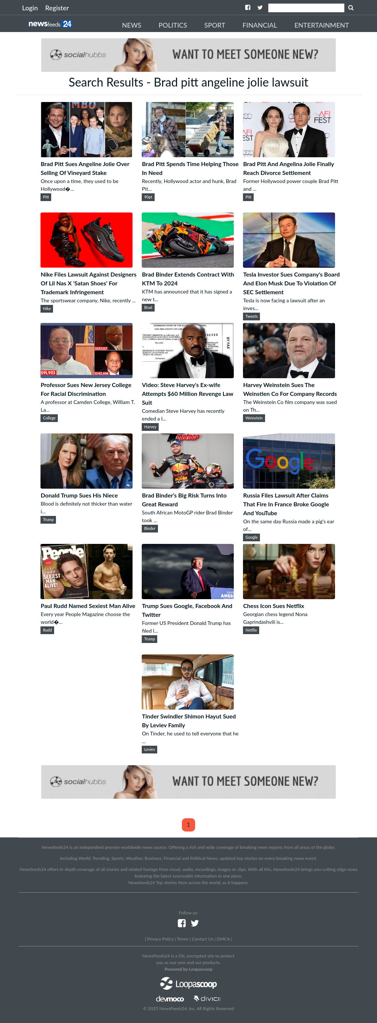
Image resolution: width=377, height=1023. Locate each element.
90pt (148, 197)
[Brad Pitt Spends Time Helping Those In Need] (188, 154)
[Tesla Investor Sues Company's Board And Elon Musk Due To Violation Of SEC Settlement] (289, 265)
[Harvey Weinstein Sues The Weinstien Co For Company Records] (289, 375)
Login (30, 8)
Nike (47, 308)
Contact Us (202, 939)
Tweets (252, 316)
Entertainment (322, 25)
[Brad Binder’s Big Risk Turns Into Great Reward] (188, 486)
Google (252, 537)
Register (57, 8)
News (131, 25)
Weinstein (254, 418)
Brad (148, 307)
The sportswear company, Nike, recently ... (87, 300)
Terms (182, 939)
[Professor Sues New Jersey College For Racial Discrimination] (86, 375)
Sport (214, 25)
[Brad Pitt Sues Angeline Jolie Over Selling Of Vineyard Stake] (86, 154)
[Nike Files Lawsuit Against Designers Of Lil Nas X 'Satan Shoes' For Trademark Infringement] (86, 265)
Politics (173, 25)
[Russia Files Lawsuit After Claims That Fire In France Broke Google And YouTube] (289, 486)
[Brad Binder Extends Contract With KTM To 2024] (188, 265)
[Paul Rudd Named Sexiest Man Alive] (86, 596)
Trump (48, 519)
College (49, 418)
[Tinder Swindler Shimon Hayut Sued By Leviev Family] (188, 707)
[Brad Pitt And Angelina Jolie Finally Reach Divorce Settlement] (289, 154)
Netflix (251, 630)
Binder (149, 528)
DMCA (223, 939)
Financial (260, 25)
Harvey (150, 427)
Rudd (47, 630)
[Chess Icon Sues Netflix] (289, 596)
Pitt (46, 197)
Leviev (149, 749)
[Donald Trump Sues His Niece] (86, 486)
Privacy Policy (160, 939)
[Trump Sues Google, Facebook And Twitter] (188, 596)
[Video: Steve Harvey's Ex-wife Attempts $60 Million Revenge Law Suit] (188, 375)
